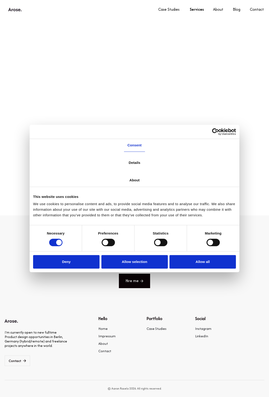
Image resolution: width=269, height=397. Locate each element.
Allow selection (134, 262)
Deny (66, 262)
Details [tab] (134, 163)
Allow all (203, 262)
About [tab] (134, 180)
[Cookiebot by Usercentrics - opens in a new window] (215, 131)
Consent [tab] (135, 145)
